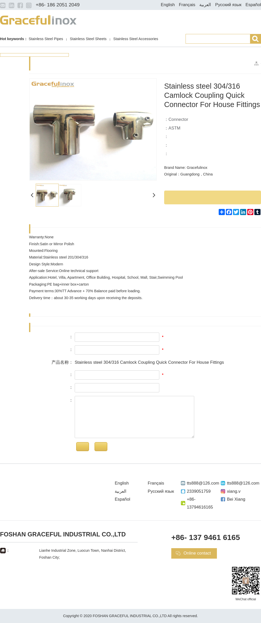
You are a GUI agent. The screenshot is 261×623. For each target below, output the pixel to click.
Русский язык (228, 4)
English (168, 4)
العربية (205, 4)
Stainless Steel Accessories (135, 39)
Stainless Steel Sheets (88, 39)
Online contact (197, 553)
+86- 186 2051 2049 (58, 4)
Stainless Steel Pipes (46, 39)
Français (187, 4)
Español (253, 4)
